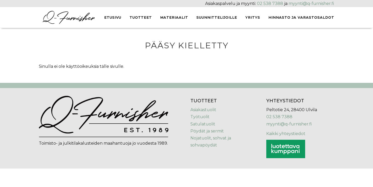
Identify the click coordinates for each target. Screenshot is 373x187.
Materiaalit (174, 17)
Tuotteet (141, 17)
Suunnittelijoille (216, 17)
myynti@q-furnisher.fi (311, 3)
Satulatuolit (202, 124)
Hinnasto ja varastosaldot (301, 17)
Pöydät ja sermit (207, 131)
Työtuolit (200, 116)
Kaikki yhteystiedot (285, 133)
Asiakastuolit (203, 109)
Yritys (252, 17)
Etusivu (112, 17)
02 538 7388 (270, 3)
